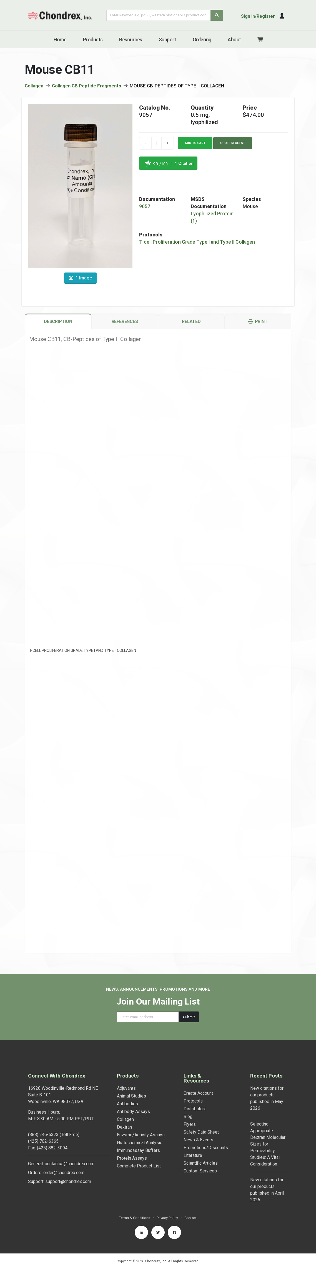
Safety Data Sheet (201, 1132)
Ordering (202, 39)
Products (93, 39)
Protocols (193, 1101)
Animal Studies (131, 1096)
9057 (144, 208)
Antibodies (127, 1103)
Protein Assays (132, 1158)
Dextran (124, 1127)
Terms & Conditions (134, 1218)
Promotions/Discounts (206, 1147)
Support (167, 39)
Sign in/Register (258, 16)
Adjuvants (126, 1088)
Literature (193, 1155)
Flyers (190, 1124)
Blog (188, 1116)
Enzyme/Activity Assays (141, 1134)
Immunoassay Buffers (138, 1150)
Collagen (34, 87)
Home (60, 39)
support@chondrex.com (68, 1181)
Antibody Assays (133, 1111)
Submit (189, 1017)
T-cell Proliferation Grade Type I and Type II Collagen (197, 244)
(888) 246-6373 (43, 1134)
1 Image (80, 279)
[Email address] (148, 1016)
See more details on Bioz (183, 178)
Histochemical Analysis (139, 1142)
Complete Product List (139, 1166)
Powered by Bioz (145, 178)
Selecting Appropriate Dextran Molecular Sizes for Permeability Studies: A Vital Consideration (267, 1144)
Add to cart (195, 145)
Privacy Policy (167, 1218)
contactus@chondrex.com (69, 1163)
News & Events (198, 1139)
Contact (190, 1218)
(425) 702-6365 (43, 1141)
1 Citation (184, 165)
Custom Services (200, 1171)
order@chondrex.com (63, 1172)
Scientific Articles (201, 1163)
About (234, 39)
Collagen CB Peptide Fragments (86, 87)
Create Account (198, 1093)
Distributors (195, 1108)
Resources (130, 39)
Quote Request (232, 145)
